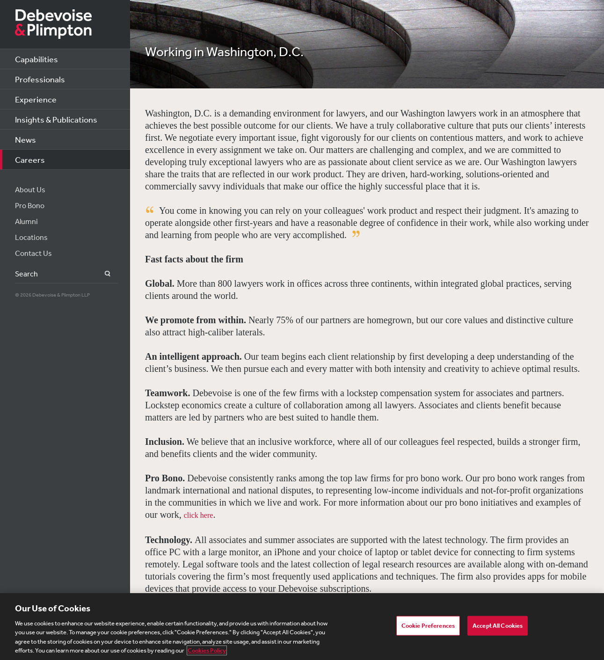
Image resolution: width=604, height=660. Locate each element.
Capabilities (36, 59)
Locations (31, 237)
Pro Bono (29, 205)
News (25, 139)
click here (198, 515)
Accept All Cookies (498, 626)
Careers (30, 159)
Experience (36, 99)
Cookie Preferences (428, 626)
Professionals (40, 79)
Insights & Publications (56, 119)
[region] (302, 626)
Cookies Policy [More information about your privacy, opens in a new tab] (207, 650)
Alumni (26, 221)
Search (102, 273)
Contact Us (33, 253)
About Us (30, 189)
